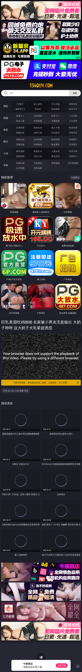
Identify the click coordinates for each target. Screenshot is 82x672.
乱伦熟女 (55, 132)
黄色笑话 (55, 156)
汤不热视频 (73, 163)
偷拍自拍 (38, 127)
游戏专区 (73, 104)
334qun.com (41, 86)
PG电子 (20, 104)
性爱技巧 (73, 156)
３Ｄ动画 (73, 115)
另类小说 (38, 156)
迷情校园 (20, 156)
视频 (5, 118)
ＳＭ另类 (73, 120)
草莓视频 (55, 163)
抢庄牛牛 (73, 109)
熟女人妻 (20, 120)
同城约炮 (20, 163)
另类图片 (73, 144)
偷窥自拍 (20, 139)
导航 (5, 165)
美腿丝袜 (20, 144)
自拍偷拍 (38, 115)
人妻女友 (55, 151)
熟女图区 (55, 144)
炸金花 (38, 109)
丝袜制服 (38, 120)
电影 (5, 129)
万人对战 (55, 104)
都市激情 (20, 151)
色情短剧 (38, 168)
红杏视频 (20, 168)
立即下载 (62, 665)
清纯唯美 (38, 144)
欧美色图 (55, 139)
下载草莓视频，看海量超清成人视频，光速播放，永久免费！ (46, 382)
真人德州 (38, 104)
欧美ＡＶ (55, 115)
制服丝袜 (20, 132)
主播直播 (55, 120)
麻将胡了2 (20, 109)
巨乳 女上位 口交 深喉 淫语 (15, 390)
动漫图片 (73, 139)
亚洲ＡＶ (20, 115)
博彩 (5, 106)
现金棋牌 (55, 109)
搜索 (75, 93)
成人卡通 (55, 127)
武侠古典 (73, 151)
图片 (5, 141)
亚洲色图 (38, 139)
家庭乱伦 (38, 151)
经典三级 (38, 132)
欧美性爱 (73, 127)
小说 (5, 153)
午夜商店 (38, 163)
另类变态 (73, 132)
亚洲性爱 (20, 127)
